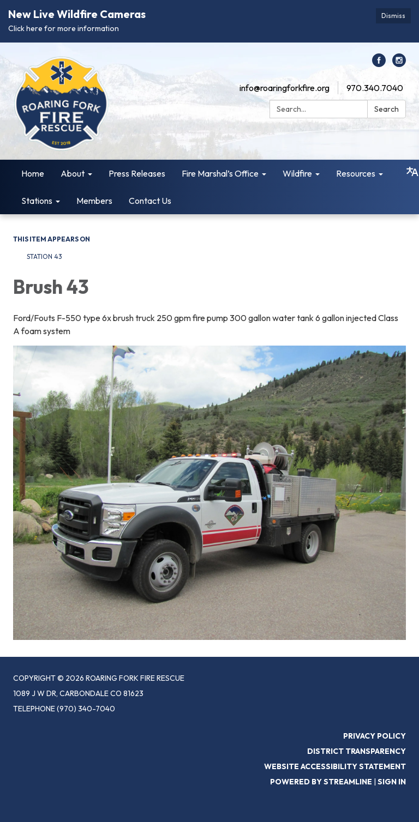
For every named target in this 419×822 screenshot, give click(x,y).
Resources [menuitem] (355, 173)
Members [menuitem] (94, 200)
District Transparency (356, 751)
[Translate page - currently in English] (412, 172)
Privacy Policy (374, 736)
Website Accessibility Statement (335, 766)
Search (386, 109)
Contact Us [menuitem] (150, 200)
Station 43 (44, 256)
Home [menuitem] (32, 173)
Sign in (392, 782)
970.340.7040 (374, 87)
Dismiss (393, 15)
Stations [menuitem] (36, 200)
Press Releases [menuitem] (137, 173)
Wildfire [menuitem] (297, 173)
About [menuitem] (73, 173)
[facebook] (379, 63)
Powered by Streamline (321, 782)
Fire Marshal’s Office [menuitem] (220, 173)
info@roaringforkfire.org (285, 87)
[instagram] (399, 63)
